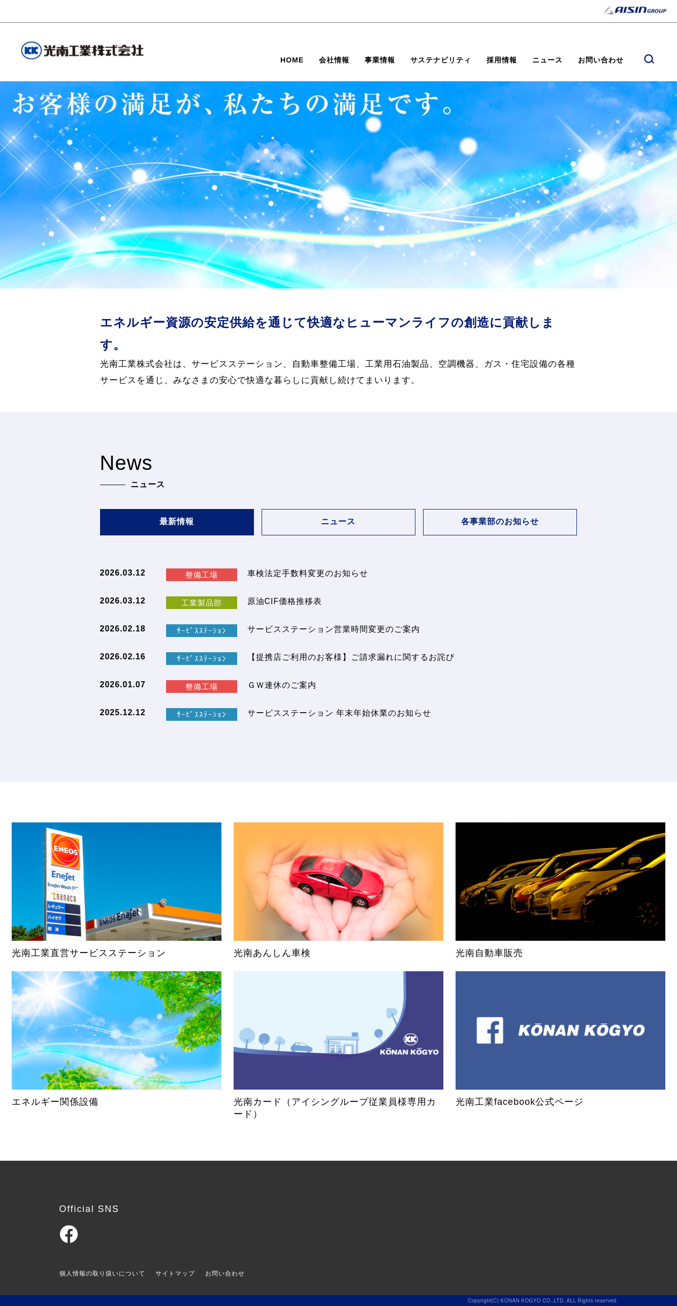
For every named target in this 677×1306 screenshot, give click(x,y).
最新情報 (176, 522)
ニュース (547, 60)
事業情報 (380, 60)
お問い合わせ (601, 60)
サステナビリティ (440, 60)
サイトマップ (175, 1273)
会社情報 (334, 60)
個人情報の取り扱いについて (102, 1273)
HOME (292, 60)
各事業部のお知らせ (500, 522)
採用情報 (502, 60)
